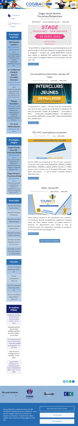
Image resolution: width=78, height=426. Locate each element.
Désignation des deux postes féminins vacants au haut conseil (14, 323)
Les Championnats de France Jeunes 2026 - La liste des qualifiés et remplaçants (14, 348)
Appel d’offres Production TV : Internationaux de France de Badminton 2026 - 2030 (13, 371)
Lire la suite (34, 64)
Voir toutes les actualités (49, 245)
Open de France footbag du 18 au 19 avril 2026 (14, 359)
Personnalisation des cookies (57, 409)
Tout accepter (57, 421)
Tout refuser (57, 415)
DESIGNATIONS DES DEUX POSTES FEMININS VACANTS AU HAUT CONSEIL (14, 336)
